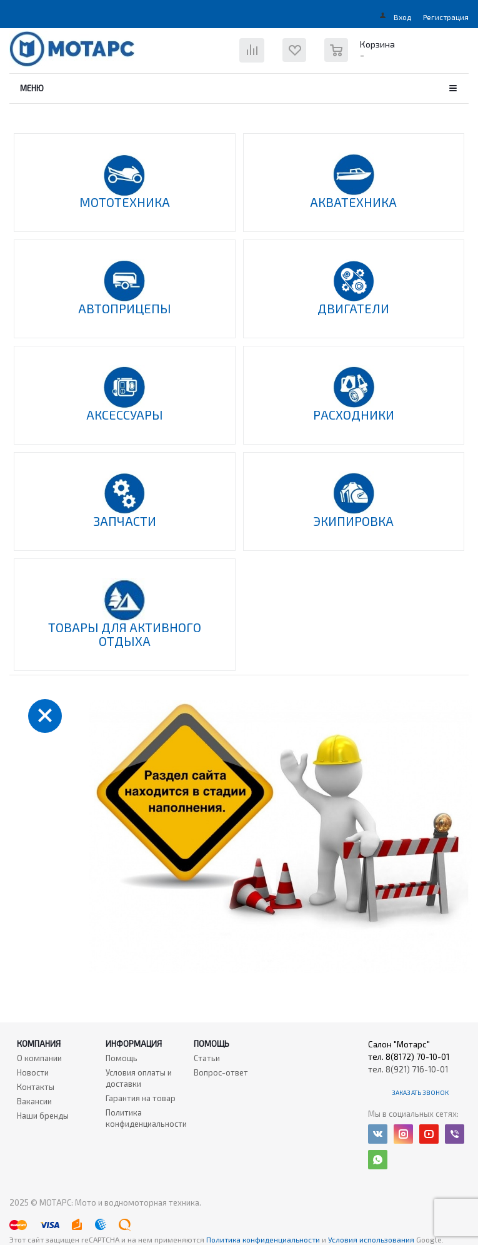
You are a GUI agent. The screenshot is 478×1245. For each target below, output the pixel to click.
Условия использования (372, 1239)
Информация (134, 1044)
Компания (39, 1044)
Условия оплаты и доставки (139, 1078)
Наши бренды (43, 1116)
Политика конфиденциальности (146, 1118)
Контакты (35, 1087)
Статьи (207, 1058)
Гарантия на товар (141, 1098)
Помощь (211, 1044)
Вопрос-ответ (221, 1072)
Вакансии (34, 1101)
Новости (33, 1072)
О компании (39, 1058)
